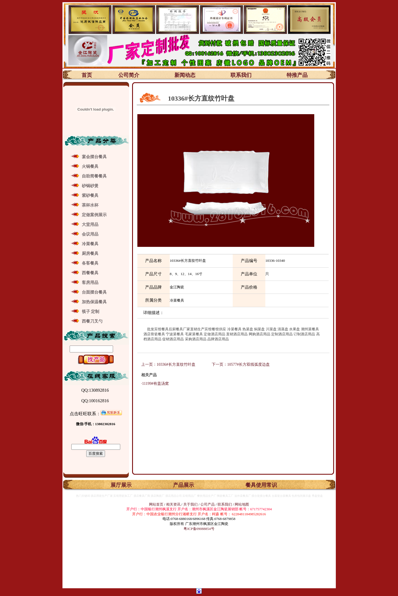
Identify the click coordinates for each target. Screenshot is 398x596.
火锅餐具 (90, 166)
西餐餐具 (90, 273)
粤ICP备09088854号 (199, 529)
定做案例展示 (94, 215)
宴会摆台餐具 (94, 157)
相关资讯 (173, 504)
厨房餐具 (90, 253)
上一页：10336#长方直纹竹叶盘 (169, 364)
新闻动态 (184, 75)
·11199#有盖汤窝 (153, 383)
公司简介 (128, 75)
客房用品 (90, 282)
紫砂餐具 (90, 195)
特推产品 (297, 75)
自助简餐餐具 (94, 176)
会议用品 (90, 234)
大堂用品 (90, 224)
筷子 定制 (91, 311)
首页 (87, 75)
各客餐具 (90, 263)
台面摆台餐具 (94, 292)
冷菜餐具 (90, 244)
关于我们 (190, 504)
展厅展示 (121, 485)
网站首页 (156, 504)
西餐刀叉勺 (92, 321)
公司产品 (207, 504)
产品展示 (183, 485)
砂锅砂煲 (90, 186)
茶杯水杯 (90, 205)
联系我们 (241, 75)
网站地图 (242, 504)
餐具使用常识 (261, 485)
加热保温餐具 (94, 302)
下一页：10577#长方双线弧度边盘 (241, 364)
